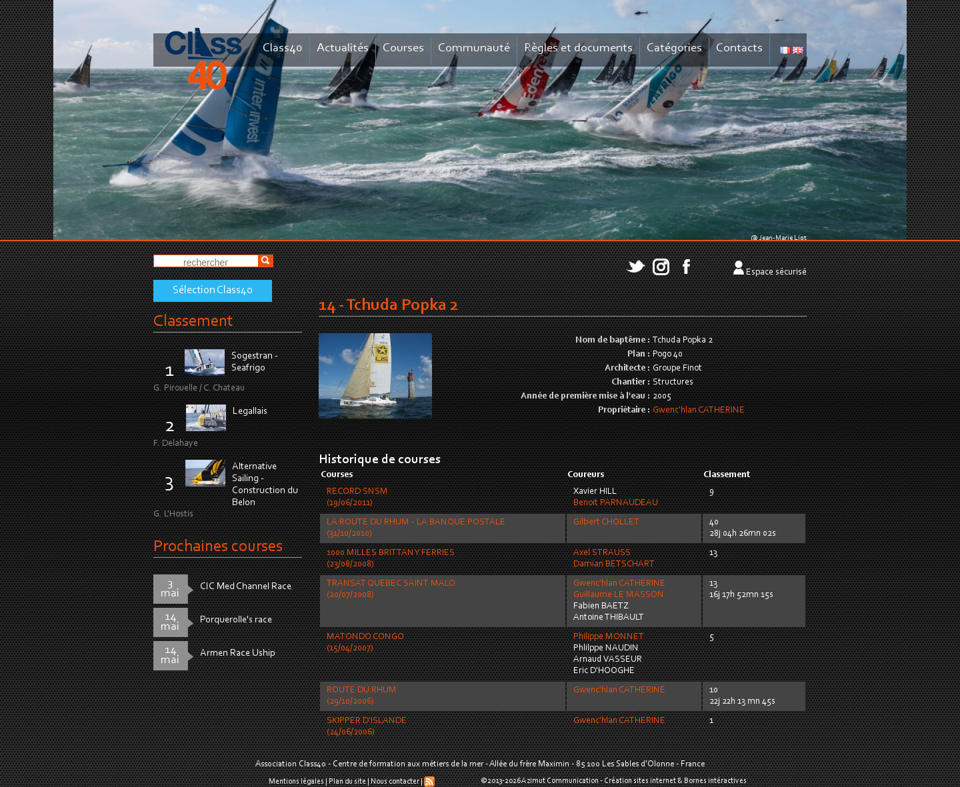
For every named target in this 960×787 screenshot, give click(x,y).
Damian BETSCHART (614, 564)
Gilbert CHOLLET (606, 522)
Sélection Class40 (213, 290)
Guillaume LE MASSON (618, 595)
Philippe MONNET (608, 637)
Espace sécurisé (776, 272)
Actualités (343, 48)
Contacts (739, 48)
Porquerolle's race (236, 620)
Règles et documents (578, 48)
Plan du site (347, 782)
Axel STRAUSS (602, 553)
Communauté (474, 48)
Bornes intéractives (715, 781)
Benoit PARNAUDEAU (615, 503)
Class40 (283, 48)
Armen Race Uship (237, 653)
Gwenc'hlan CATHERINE (699, 410)
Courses (403, 48)
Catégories (674, 48)
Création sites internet (640, 781)
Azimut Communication (560, 781)
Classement (193, 321)
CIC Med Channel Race (245, 587)
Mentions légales (296, 782)
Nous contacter (395, 782)
